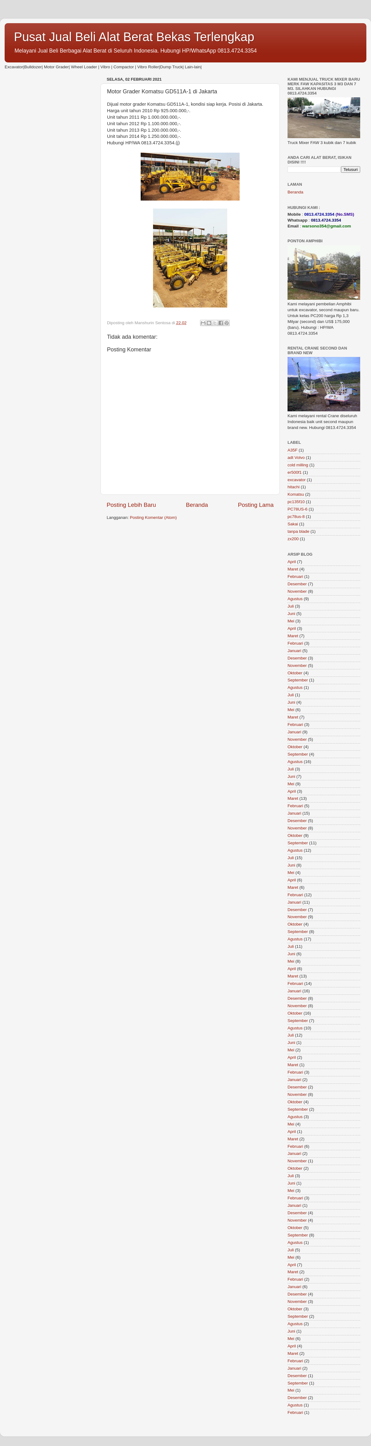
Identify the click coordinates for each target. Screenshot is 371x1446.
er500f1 (295, 472)
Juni (291, 613)
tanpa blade (298, 531)
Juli (291, 606)
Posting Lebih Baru (131, 505)
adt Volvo (296, 457)
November (297, 591)
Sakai (293, 524)
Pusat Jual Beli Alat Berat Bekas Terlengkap (134, 37)
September (298, 680)
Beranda (197, 505)
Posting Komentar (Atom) (153, 517)
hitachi (294, 487)
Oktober (295, 673)
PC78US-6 (298, 509)
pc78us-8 (296, 516)
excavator (297, 479)
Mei (291, 621)
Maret (293, 569)
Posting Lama (256, 505)
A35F (292, 450)
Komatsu (296, 494)
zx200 (293, 538)
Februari (295, 576)
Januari (294, 650)
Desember (297, 584)
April (292, 561)
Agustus (295, 598)
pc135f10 (296, 501)
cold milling (298, 465)
